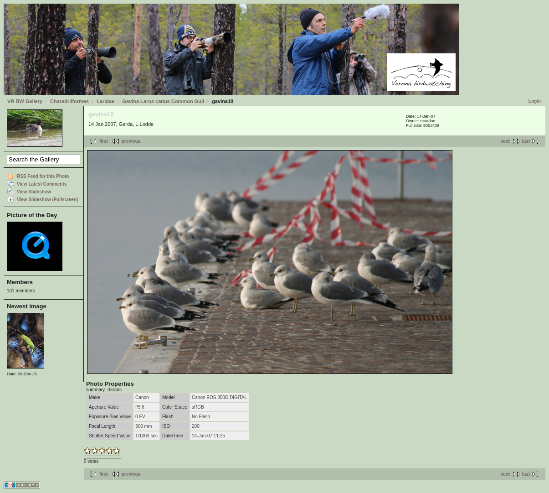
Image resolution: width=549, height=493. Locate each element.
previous (131, 141)
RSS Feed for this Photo (43, 176)
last (526, 141)
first (103, 141)
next (505, 141)
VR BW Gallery (24, 101)
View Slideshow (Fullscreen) (47, 199)
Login (534, 101)
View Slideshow (34, 191)
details (115, 389)
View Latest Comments (42, 184)
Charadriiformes (69, 101)
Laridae (105, 101)
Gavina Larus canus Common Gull (163, 101)
